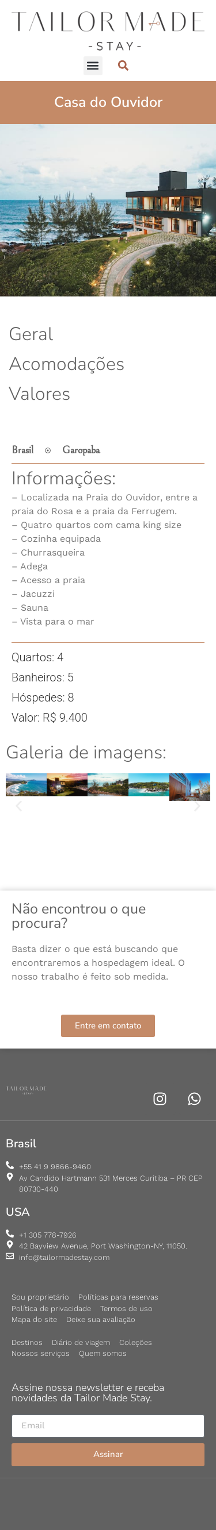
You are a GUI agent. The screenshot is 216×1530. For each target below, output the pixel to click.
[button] (93, 65)
